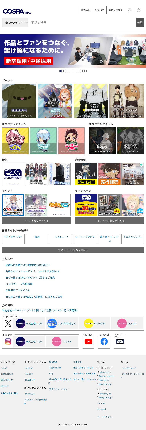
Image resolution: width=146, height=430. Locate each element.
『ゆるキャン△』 (133, 237)
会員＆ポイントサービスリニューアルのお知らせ (33, 271)
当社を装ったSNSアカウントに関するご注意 (30, 277)
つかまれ (29, 374)
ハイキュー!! (61, 237)
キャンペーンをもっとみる (109, 220)
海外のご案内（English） (85, 379)
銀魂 (37, 237)
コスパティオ (7, 379)
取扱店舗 (85, 9)
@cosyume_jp (105, 383)
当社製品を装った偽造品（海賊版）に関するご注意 (34, 296)
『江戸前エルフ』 (13, 237)
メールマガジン (105, 417)
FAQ (51, 373)
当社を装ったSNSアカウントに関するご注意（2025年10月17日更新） (40, 310)
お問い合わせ (116, 9)
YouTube (101, 403)
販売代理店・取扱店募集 (84, 373)
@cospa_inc (105, 372)
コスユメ (5, 385)
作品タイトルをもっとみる (73, 250)
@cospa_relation (106, 376)
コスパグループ (129, 368)
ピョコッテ (30, 379)
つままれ (29, 368)
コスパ (4, 368)
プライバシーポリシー (59, 389)
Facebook (102, 409)
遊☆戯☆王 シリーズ (109, 238)
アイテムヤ (30, 394)
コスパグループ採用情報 (19, 284)
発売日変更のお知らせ (18, 290)
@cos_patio (104, 379)
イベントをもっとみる (36, 220)
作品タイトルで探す (9, 393)
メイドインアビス (85, 237)
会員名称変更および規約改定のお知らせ (28, 265)
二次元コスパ (7, 374)
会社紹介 (99, 9)
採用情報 (77, 362)
